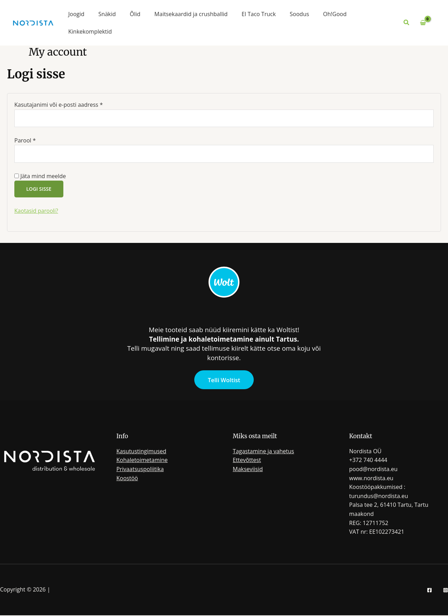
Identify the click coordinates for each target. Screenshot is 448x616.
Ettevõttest (247, 461)
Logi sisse (38, 189)
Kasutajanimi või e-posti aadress (68, 104)
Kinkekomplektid (90, 31)
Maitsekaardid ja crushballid (190, 14)
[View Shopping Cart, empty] (423, 22)
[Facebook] (429, 590)
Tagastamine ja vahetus (263, 452)
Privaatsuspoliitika (140, 470)
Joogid (76, 14)
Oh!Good (334, 14)
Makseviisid (248, 470)
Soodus (299, 14)
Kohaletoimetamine (142, 461)
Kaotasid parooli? (36, 211)
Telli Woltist (224, 381)
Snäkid (107, 14)
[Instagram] (445, 590)
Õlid (135, 14)
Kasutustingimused (142, 452)
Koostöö (127, 479)
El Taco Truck (258, 14)
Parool (34, 140)
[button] (407, 22)
